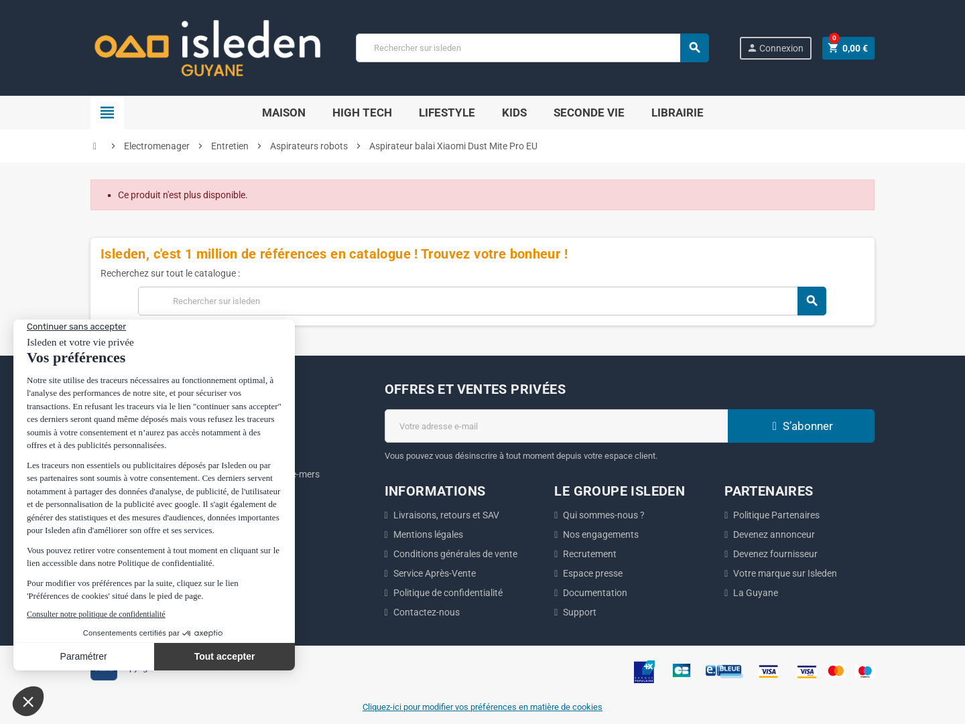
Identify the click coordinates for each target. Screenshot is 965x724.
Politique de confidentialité (448, 592)
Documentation (595, 592)
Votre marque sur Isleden (785, 573)
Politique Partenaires (776, 515)
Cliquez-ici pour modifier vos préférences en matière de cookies (482, 707)
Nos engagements (601, 534)
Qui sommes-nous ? (604, 515)
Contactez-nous (426, 612)
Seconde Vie (589, 112)
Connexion (775, 48)
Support (579, 612)
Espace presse (593, 573)
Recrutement (590, 554)
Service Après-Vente (434, 573)
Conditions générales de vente (455, 554)
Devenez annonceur (774, 534)
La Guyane (755, 592)
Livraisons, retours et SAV (446, 515)
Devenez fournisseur (775, 554)
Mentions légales (428, 534)
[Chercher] (532, 47)
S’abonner (801, 426)
